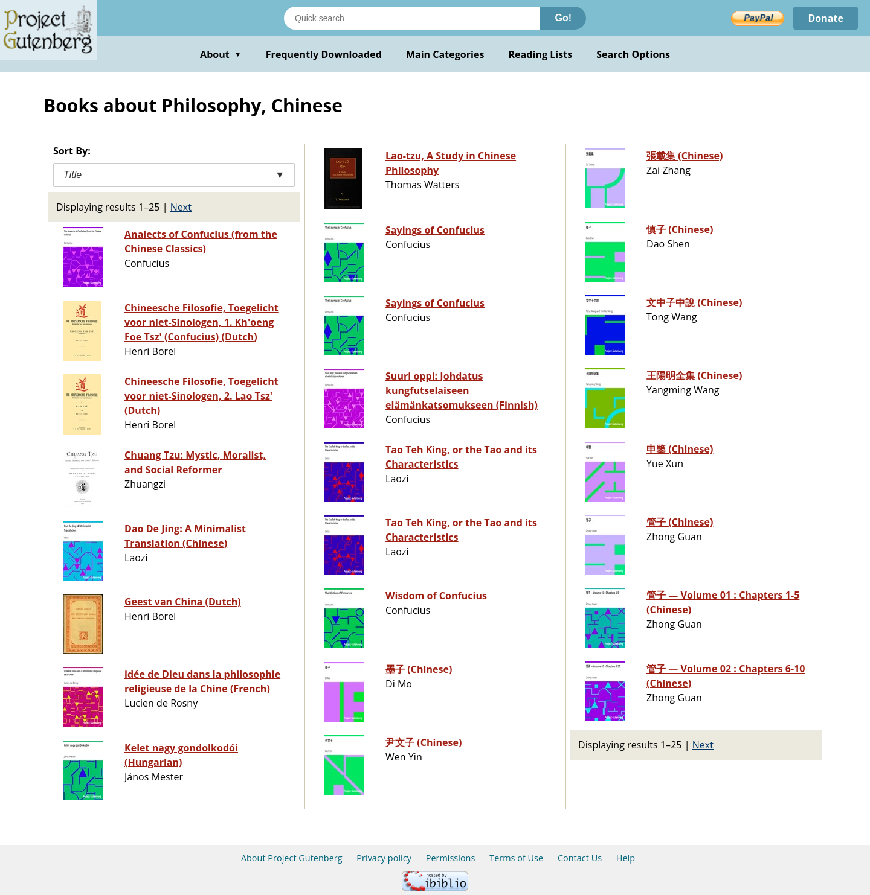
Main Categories (445, 54)
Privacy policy (383, 858)
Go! (563, 18)
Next (181, 207)
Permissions (450, 858)
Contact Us (580, 858)
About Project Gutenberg (292, 858)
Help (625, 858)
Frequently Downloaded (324, 54)
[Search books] (412, 18)
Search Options (633, 54)
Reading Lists (541, 54)
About (221, 54)
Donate (825, 18)
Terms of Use (516, 858)
